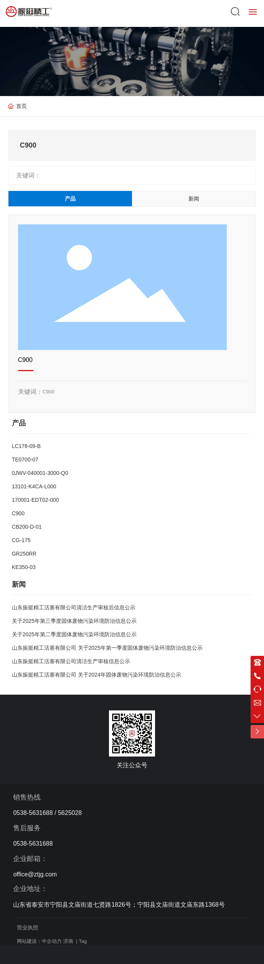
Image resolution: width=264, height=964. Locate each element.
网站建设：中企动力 (39, 941)
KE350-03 (24, 567)
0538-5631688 (33, 843)
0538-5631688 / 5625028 (47, 813)
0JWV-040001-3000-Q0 (40, 473)
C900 (25, 360)
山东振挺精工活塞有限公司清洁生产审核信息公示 (71, 661)
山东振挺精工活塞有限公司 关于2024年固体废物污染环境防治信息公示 (96, 675)
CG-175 (21, 540)
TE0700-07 (25, 459)
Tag (83, 941)
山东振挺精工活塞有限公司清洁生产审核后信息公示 (73, 607)
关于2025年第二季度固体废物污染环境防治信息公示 (74, 634)
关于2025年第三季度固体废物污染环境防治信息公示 (74, 621)
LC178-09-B (26, 446)
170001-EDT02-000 (35, 500)
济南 (68, 941)
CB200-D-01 (27, 527)
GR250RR (24, 554)
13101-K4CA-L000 (34, 486)
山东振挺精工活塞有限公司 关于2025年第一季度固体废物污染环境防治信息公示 (107, 648)
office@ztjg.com (35, 874)
